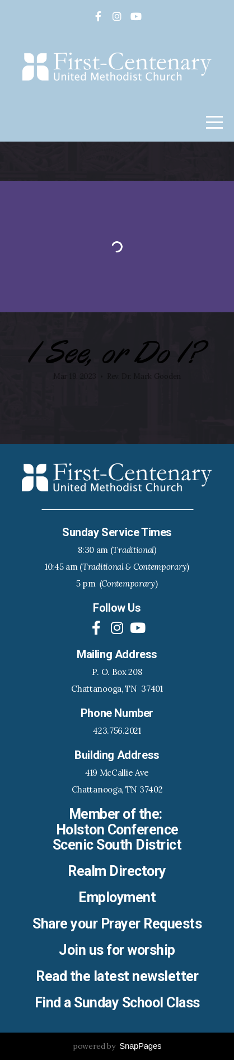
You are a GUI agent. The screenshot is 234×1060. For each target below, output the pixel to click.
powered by (117, 1046)
